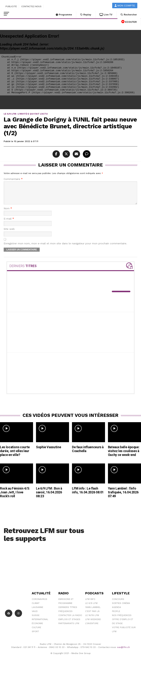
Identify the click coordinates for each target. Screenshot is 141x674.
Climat (35, 607)
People (116, 615)
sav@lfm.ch (123, 651)
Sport (35, 636)
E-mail (9, 223)
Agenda (116, 611)
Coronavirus (39, 603)
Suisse (35, 619)
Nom (8, 212)
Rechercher (129, 14)
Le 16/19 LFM (92, 619)
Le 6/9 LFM (91, 607)
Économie (37, 627)
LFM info (90, 603)
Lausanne (37, 611)
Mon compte (125, 5)
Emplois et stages (69, 623)
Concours (118, 603)
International (40, 623)
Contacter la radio (70, 619)
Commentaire (13, 179)
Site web (9, 233)
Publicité (11, 6)
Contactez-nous (31, 6)
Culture (36, 631)
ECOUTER (129, 21)
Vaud (35, 615)
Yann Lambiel (93, 611)
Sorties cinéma (121, 607)
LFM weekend (93, 623)
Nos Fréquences (121, 619)
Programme (64, 14)
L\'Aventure (91, 627)
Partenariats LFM (68, 627)
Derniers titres (67, 611)
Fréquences (65, 615)
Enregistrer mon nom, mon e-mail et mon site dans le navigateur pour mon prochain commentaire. (65, 248)
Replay (85, 14)
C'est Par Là (92, 615)
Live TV (106, 14)
